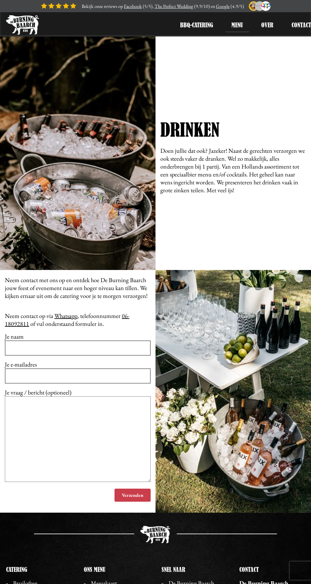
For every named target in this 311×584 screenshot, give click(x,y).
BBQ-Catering (196, 25)
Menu (237, 25)
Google (223, 6)
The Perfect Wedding (174, 6)
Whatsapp (65, 316)
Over (267, 25)
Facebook (133, 6)
